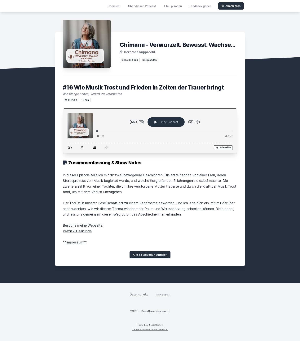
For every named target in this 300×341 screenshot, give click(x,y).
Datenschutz (139, 294)
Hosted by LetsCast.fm (150, 325)
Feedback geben (200, 6)
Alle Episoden (173, 6)
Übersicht (114, 6)
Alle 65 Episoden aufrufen (150, 254)
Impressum (163, 294)
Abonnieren (231, 5)
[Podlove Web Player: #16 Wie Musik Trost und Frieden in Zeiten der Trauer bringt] (150, 131)
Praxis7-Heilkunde (77, 231)
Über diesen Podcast (142, 6)
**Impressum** (75, 242)
